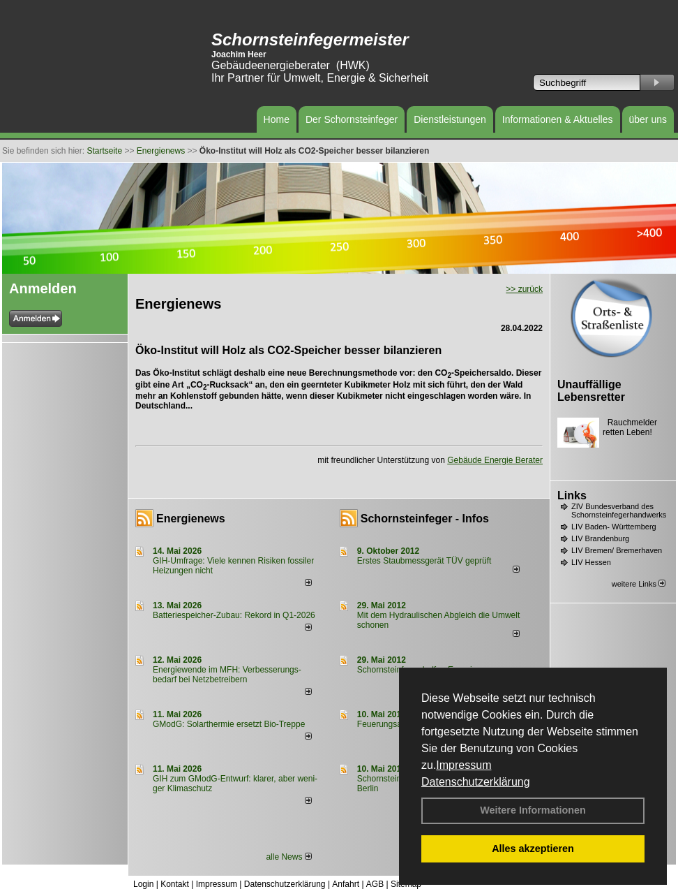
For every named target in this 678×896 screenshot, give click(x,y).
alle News (288, 857)
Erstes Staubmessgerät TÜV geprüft (424, 561)
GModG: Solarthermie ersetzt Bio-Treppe (229, 724)
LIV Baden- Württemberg (613, 526)
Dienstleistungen (450, 119)
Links (572, 495)
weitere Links (638, 584)
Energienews (190, 518)
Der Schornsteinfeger (352, 119)
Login (143, 884)
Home (276, 119)
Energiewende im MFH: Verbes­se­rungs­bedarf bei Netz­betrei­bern (227, 674)
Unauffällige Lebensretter (591, 391)
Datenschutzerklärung (475, 782)
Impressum (463, 765)
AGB (375, 884)
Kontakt (174, 884)
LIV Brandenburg (600, 538)
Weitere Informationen (533, 810)
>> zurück (524, 289)
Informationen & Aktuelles (557, 119)
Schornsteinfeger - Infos (425, 518)
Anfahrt (345, 884)
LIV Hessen (591, 562)
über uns (648, 119)
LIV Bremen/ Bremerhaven (616, 550)
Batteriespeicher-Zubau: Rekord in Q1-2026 (234, 615)
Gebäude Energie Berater (495, 460)
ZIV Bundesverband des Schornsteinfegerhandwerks (618, 510)
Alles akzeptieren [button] (533, 848)
